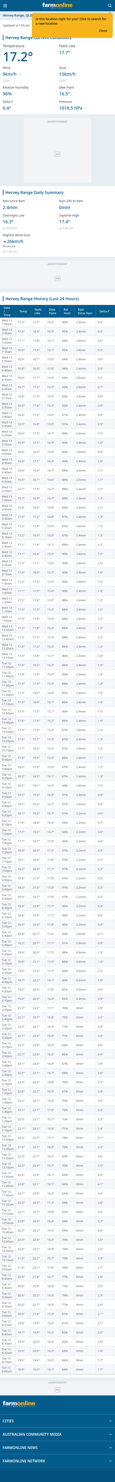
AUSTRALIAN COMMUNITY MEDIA (57, 1434)
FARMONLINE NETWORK (57, 1460)
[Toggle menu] (5, 5)
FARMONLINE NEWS (57, 1447)
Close (103, 30)
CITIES (57, 1420)
